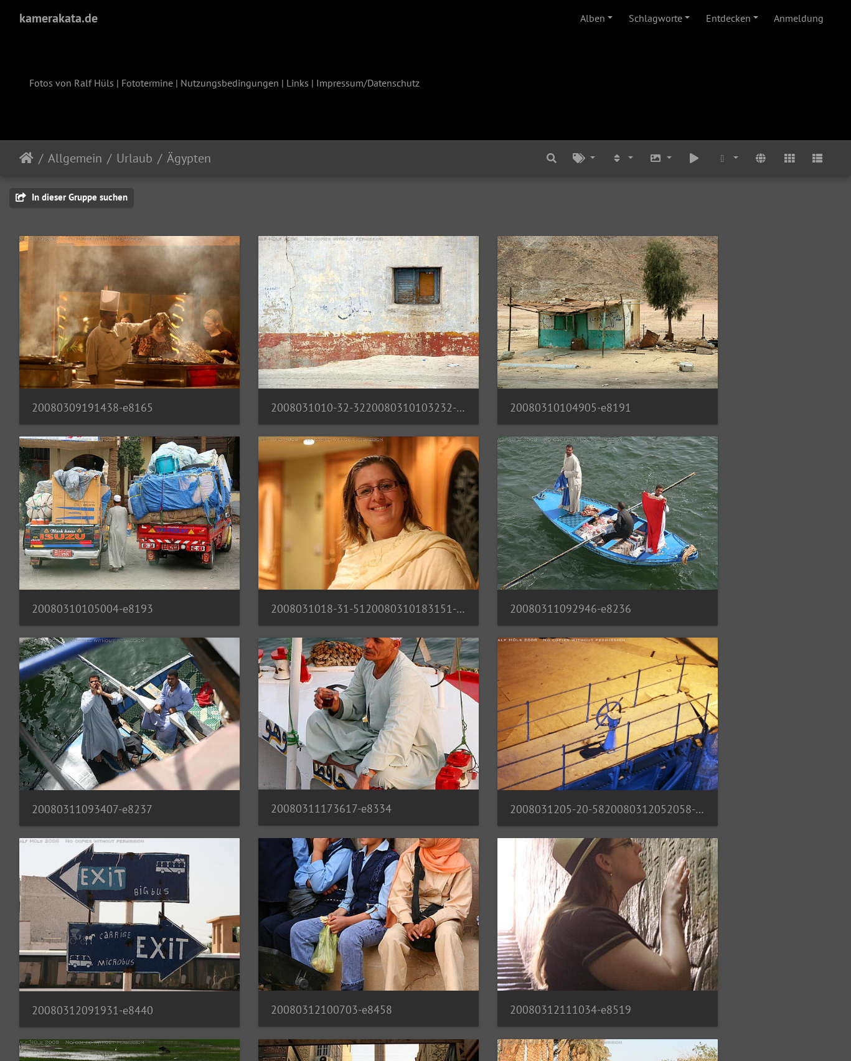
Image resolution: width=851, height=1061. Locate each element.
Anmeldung (799, 18)
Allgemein (75, 158)
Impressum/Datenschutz (368, 83)
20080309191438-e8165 (92, 385)
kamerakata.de (58, 18)
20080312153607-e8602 (92, 923)
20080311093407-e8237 (508, 565)
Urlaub (134, 158)
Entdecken (728, 18)
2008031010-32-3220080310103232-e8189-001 (322, 385)
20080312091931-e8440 (300, 744)
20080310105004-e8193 (715, 385)
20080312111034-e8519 (715, 743)
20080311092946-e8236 (300, 565)
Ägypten (189, 158)
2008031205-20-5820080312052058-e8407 (114, 744)
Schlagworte (655, 18)
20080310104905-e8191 (508, 385)
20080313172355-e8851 (300, 923)
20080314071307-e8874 (508, 923)
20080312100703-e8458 (508, 743)
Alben (592, 18)
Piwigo (451, 1035)
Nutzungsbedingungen (230, 83)
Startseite (26, 158)
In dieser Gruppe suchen (72, 197)
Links (297, 83)
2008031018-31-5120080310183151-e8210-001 (114, 565)
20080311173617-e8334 (715, 564)
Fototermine (147, 83)
